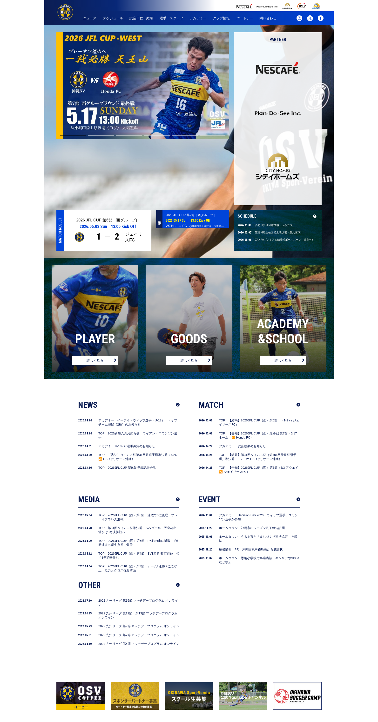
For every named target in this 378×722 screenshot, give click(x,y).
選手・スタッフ (171, 18)
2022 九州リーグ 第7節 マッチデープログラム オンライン (138, 569)
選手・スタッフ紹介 (173, 702)
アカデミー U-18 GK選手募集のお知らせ (126, 380)
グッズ (273, 702)
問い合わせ (267, 18)
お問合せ (292, 702)
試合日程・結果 (141, 18)
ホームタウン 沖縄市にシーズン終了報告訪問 (252, 462)
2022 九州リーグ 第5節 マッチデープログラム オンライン (138, 578)
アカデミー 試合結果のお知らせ (242, 380)
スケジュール (113, 18)
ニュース (89, 18)
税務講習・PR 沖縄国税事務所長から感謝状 (251, 484)
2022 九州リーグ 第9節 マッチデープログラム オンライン (138, 560)
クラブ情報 (221, 18)
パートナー (244, 18)
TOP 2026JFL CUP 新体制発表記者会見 (127, 402)
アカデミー (197, 18)
